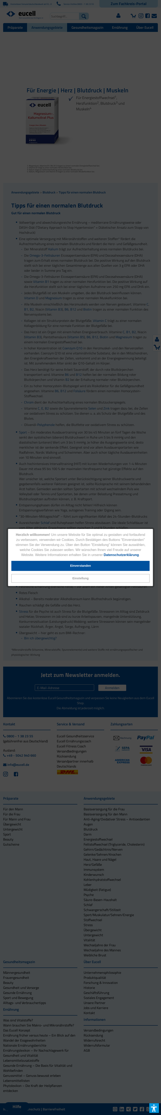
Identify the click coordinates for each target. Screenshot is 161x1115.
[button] (80, 578)
